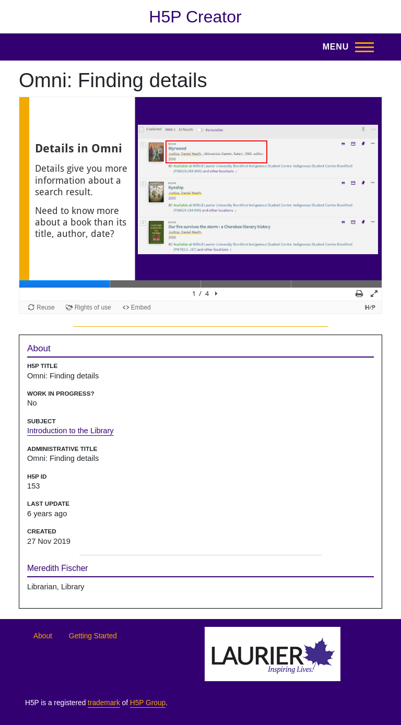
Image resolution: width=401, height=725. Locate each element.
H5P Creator (195, 16)
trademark (104, 703)
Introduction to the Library (70, 430)
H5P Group (148, 703)
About (42, 636)
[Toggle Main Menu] (345, 47)
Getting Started (93, 636)
